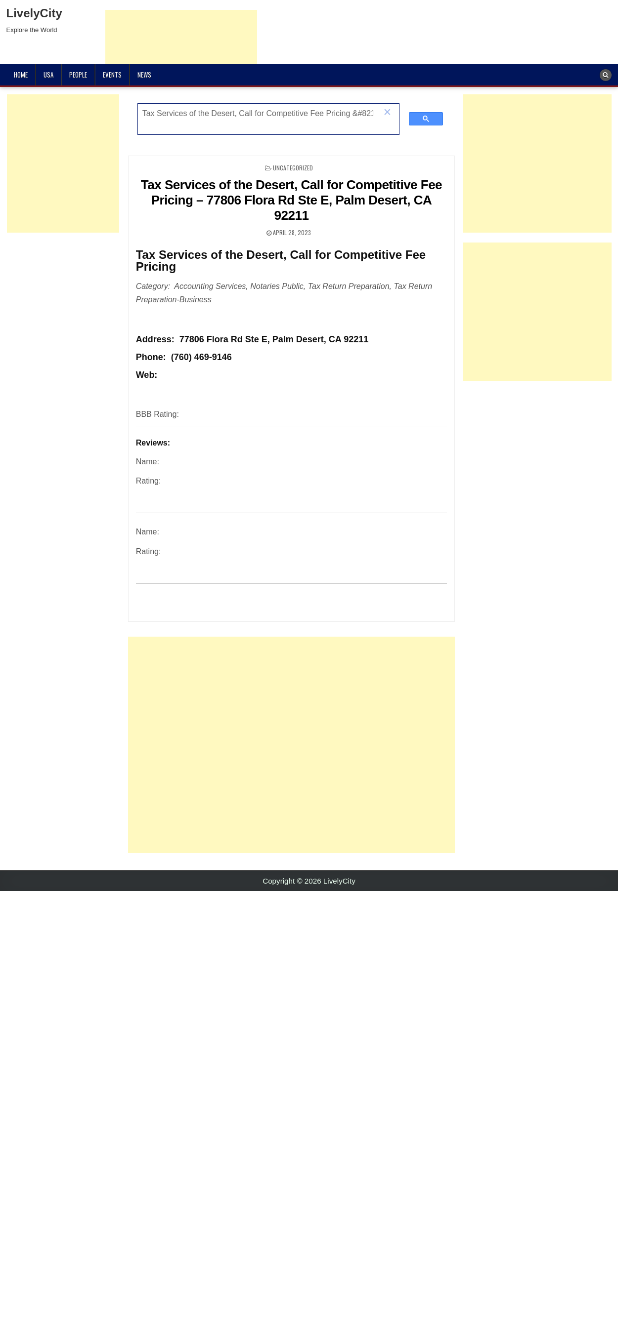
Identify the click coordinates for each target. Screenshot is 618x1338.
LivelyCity (34, 13)
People (78, 75)
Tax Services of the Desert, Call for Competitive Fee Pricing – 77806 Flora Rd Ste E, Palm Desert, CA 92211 (291, 200)
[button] (387, 113)
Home (21, 75)
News (144, 75)
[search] (258, 113)
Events (112, 75)
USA (48, 75)
